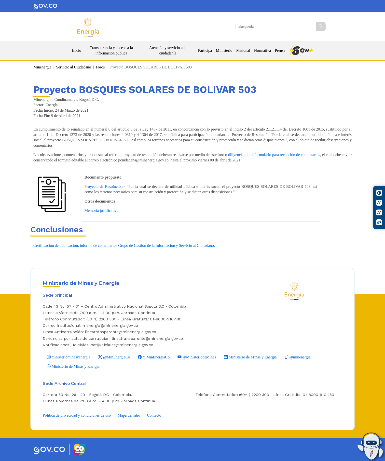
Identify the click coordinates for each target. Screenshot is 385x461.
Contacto (154, 415)
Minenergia (42, 67)
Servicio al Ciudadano (73, 67)
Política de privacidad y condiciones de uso (77, 415)
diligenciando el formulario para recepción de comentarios (274, 155)
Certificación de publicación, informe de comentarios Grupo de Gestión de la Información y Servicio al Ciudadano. (124, 245)
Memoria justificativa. (101, 221)
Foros (100, 67)
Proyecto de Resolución (103, 197)
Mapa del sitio (129, 415)
